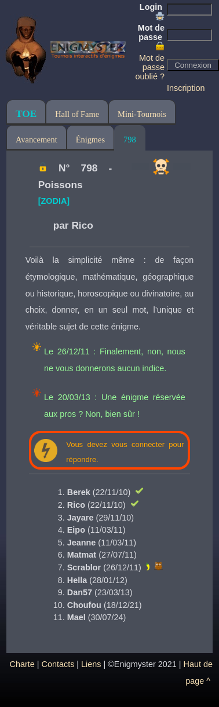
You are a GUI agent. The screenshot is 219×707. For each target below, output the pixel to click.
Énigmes (90, 139)
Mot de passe (151, 37)
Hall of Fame (77, 114)
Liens (91, 664)
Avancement (36, 139)
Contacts (58, 664)
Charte (22, 664)
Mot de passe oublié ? (150, 67)
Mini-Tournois (142, 114)
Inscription (186, 88)
